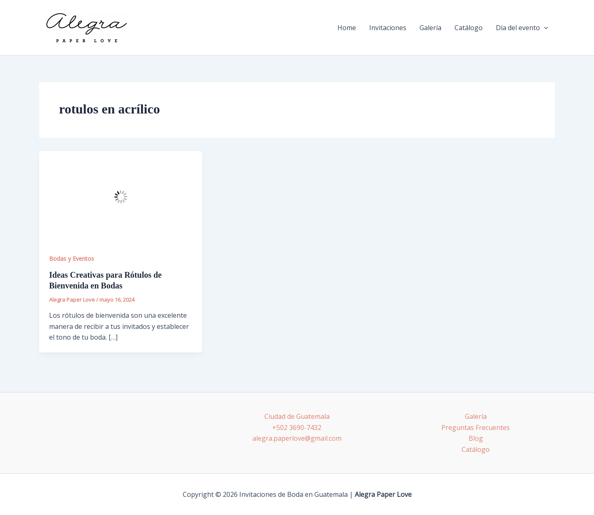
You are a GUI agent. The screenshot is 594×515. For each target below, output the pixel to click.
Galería (430, 27)
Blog (476, 438)
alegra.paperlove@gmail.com (297, 438)
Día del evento (522, 27)
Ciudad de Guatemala (297, 416)
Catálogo (469, 27)
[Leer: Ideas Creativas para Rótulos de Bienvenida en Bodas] (120, 196)
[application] (544, 27)
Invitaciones (387, 27)
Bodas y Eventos (71, 258)
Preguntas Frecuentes (475, 427)
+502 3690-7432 (296, 427)
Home (346, 27)
